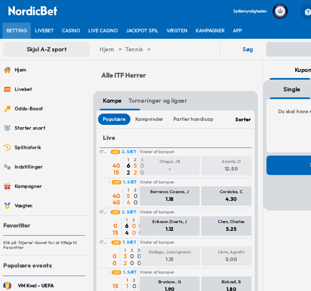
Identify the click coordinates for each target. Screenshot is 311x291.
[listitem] (16, 31)
